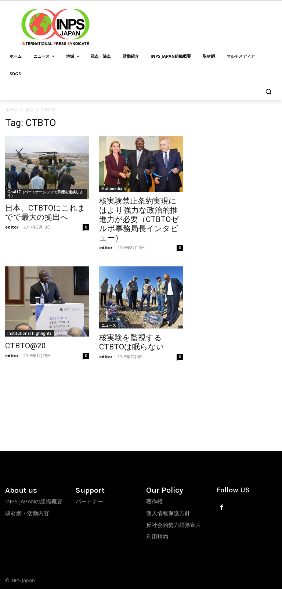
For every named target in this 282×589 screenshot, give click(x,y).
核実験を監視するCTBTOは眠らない (131, 342)
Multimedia (111, 188)
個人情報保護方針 (168, 513)
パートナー (89, 501)
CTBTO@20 (25, 345)
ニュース (108, 325)
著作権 (154, 501)
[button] (268, 91)
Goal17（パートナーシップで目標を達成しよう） (45, 193)
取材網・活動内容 (27, 513)
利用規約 (157, 536)
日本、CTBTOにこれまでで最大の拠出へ (45, 213)
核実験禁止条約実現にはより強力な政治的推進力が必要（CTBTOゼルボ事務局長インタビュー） (139, 219)
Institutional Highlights (29, 333)
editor (11, 227)
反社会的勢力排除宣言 (173, 524)
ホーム (11, 110)
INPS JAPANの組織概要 (33, 501)
